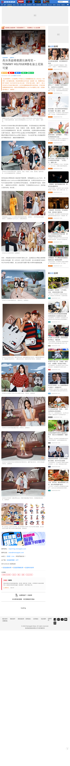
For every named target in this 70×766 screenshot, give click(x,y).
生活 (18, 5)
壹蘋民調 (38, 5)
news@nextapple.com (16, 552)
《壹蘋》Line (10, 556)
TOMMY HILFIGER (6, 574)
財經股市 (29, 5)
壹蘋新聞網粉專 (18, 567)
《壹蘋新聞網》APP (12, 560)
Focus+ (50, 5)
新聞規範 (28, 619)
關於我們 (4, 619)
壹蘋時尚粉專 (29, 567)
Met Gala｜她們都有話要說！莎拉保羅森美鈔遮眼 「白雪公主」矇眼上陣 (58, 160)
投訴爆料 (43, 619)
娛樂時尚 (9, 5)
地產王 (63, 5)
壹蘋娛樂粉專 (7, 567)
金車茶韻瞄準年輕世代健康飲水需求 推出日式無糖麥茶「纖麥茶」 (58, 435)
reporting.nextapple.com (17, 549)
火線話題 (44, 5)
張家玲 (14, 75)
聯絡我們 (12, 619)
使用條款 (35, 619)
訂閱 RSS (6, 587)
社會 (21, 5)
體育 (34, 5)
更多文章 (12, 587)
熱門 (5, 5)
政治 (14, 5)
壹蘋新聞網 (5, 57)
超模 (23, 574)
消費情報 (4, 621)
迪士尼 (14, 574)
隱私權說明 (20, 619)
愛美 (54, 5)
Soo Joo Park (29, 574)
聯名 (19, 574)
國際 (25, 5)
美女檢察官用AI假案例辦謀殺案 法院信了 (18, 28)
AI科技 (58, 5)
